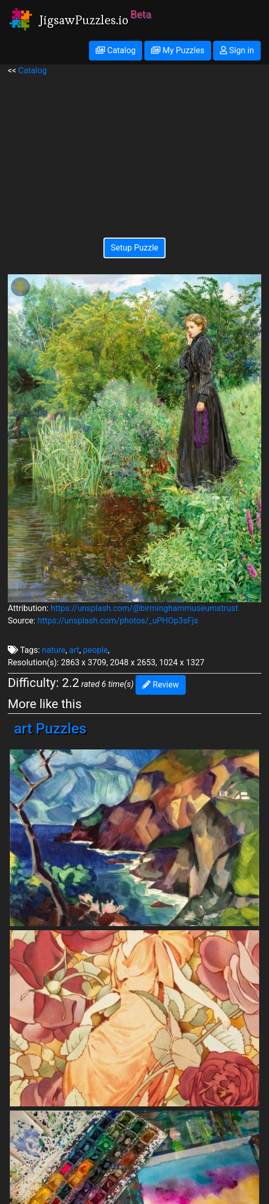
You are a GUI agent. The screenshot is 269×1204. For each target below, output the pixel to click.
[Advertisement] (134, 149)
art (74, 650)
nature (53, 650)
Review (160, 685)
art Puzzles (50, 728)
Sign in (237, 50)
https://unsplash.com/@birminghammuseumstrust (144, 608)
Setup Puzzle (134, 248)
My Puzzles (177, 50)
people (95, 650)
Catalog (116, 50)
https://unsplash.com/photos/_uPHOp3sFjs (117, 621)
